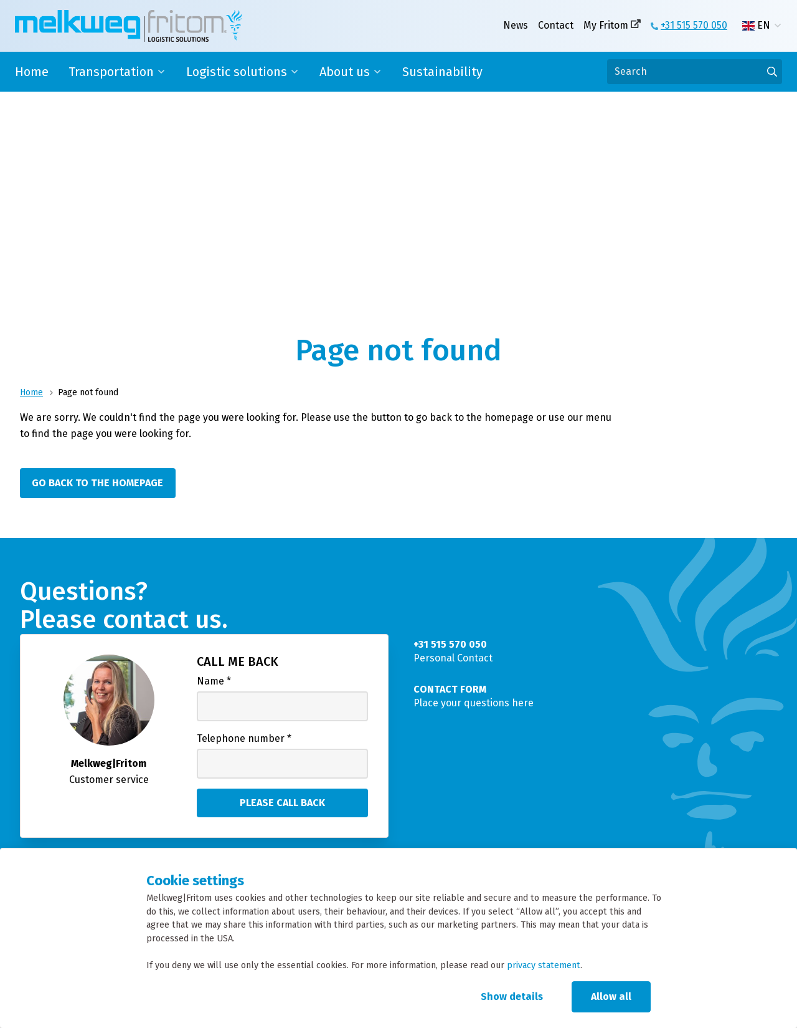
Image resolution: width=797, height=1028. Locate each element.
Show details (512, 996)
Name (214, 681)
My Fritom (605, 25)
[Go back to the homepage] (100, 483)
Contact (555, 25)
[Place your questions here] (592, 696)
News (515, 25)
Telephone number (244, 738)
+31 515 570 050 (694, 25)
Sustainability (442, 71)
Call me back (237, 661)
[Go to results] (772, 71)
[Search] (694, 71)
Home (32, 71)
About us (344, 71)
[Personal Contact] (592, 651)
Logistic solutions (236, 71)
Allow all (611, 996)
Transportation (111, 71)
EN (756, 26)
